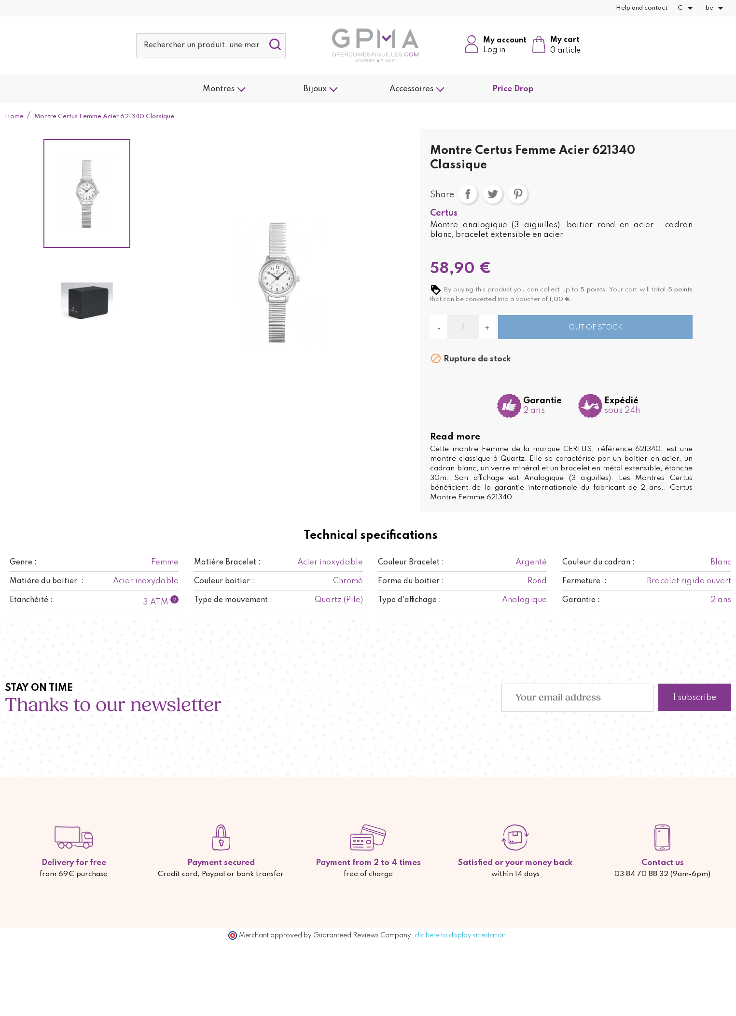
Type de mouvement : (233, 600)
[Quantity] (463, 327)
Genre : (23, 562)
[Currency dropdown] (686, 8)
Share (467, 194)
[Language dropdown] (716, 8)
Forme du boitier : (411, 581)
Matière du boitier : (46, 581)
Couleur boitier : (224, 581)
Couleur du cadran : (598, 562)
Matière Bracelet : (227, 562)
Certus (444, 213)
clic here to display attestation (460, 935)
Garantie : (581, 600)
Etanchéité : (31, 600)
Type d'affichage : (409, 600)
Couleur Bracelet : (411, 562)
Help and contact (641, 8)
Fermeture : (584, 581)
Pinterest (518, 194)
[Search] (210, 45)
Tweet (492, 194)
